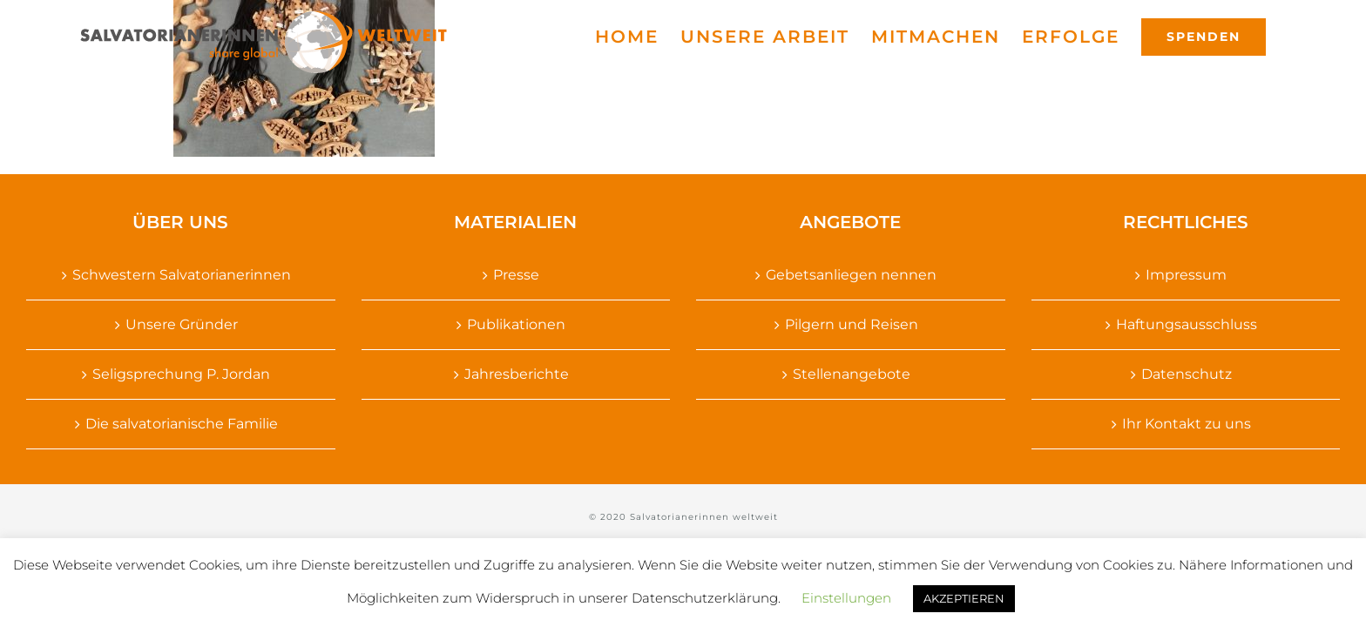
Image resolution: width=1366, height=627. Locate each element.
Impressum (1186, 274)
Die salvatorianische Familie (181, 423)
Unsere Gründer (181, 324)
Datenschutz (1186, 374)
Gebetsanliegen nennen (851, 274)
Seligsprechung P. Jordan (181, 374)
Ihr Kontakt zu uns (1186, 423)
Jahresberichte (516, 374)
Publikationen (516, 324)
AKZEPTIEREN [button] (963, 598)
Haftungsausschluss (1186, 324)
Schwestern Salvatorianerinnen (181, 274)
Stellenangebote (851, 374)
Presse (516, 274)
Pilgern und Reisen (851, 324)
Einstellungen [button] (846, 598)
